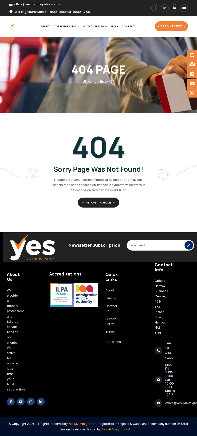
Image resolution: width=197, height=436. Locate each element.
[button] (53, 294)
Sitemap (111, 298)
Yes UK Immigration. (82, 424)
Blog (114, 26)
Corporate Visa (65, 26)
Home (89, 81)
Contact (128, 26)
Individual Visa (93, 26)
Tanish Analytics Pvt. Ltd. (119, 429)
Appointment (172, 26)
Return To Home (99, 202)
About (45, 26)
